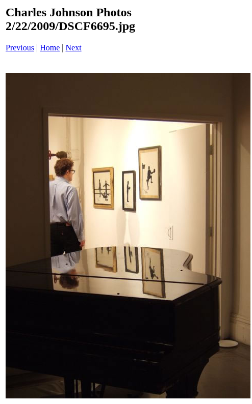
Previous (20, 47)
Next (74, 47)
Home (50, 47)
